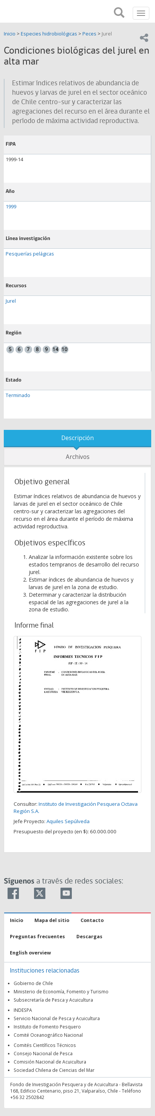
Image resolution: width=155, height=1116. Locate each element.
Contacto (92, 920)
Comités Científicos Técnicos (45, 1045)
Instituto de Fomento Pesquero (47, 1027)
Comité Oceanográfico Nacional (48, 1035)
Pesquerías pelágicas (30, 254)
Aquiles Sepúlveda (68, 821)
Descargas (89, 936)
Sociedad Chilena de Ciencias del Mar (54, 1070)
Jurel (107, 34)
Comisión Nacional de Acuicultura (50, 1062)
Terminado (18, 395)
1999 (11, 206)
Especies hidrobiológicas (49, 34)
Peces (89, 34)
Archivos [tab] (78, 457)
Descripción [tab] (77, 438)
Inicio (10, 34)
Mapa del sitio (51, 920)
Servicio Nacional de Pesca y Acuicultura (57, 1018)
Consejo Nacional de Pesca (43, 1053)
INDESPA (23, 1010)
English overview (30, 953)
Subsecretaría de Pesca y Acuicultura (53, 1000)
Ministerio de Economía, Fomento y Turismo (61, 991)
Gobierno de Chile (33, 983)
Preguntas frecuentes (37, 936)
